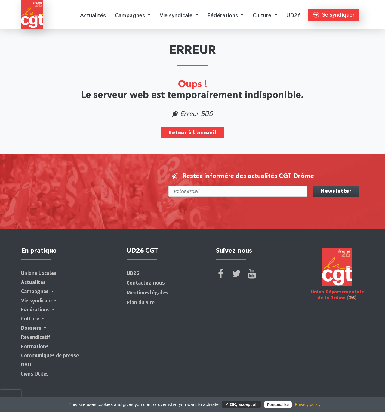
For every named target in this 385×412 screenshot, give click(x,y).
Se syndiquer (334, 14)
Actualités (93, 15)
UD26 (293, 15)
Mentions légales (147, 292)
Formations (35, 346)
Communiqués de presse (50, 355)
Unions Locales (39, 273)
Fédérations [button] (223, 15)
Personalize (278, 404)
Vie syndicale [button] (177, 15)
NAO (26, 364)
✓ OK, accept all (241, 404)
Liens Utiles (35, 374)
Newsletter (336, 191)
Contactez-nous (146, 283)
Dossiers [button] (32, 328)
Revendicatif (36, 337)
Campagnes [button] (130, 15)
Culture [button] (263, 15)
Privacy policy (308, 404)
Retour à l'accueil (192, 133)
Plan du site (141, 302)
